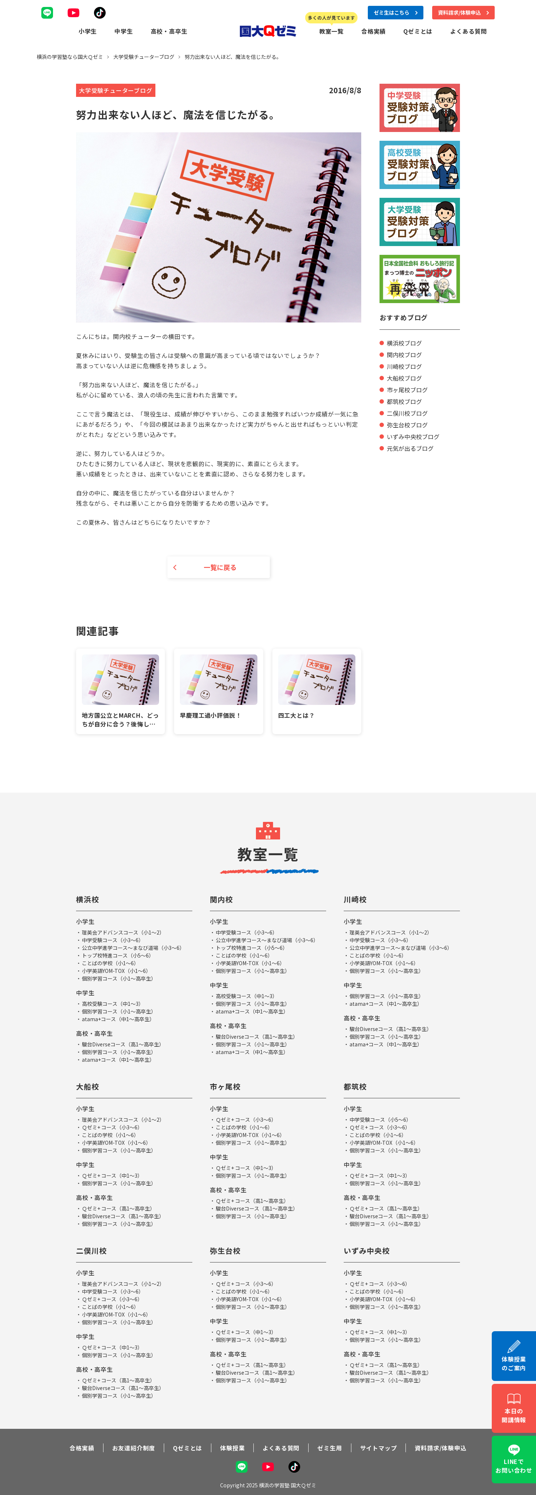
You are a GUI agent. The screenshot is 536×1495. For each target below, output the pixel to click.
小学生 (88, 31)
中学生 (123, 31)
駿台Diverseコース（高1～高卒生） (123, 1044)
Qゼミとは (418, 31)
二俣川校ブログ (407, 413)
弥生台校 (225, 1250)
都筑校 (355, 1086)
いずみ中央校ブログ (413, 436)
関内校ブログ (404, 354)
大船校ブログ (404, 378)
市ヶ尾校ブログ (407, 389)
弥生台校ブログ (407, 424)
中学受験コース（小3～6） (113, 940)
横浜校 (87, 899)
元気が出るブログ (410, 448)
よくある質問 (468, 31)
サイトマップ (378, 1447)
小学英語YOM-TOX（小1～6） (116, 970)
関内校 (221, 899)
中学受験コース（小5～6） (380, 1119)
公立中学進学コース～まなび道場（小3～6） (133, 947)
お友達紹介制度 (133, 1447)
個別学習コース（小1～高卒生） (119, 978)
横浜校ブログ (404, 343)
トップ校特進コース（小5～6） (118, 955)
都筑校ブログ (404, 401)
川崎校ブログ (404, 366)
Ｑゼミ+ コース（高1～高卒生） (118, 1208)
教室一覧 (331, 31)
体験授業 (232, 1447)
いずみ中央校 (367, 1250)
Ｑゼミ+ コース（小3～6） (112, 1127)
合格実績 (373, 31)
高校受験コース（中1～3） (113, 1003)
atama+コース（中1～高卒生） (118, 1019)
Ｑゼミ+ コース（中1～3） (112, 1175)
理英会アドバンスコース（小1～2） (123, 932)
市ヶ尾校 (225, 1086)
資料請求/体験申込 (440, 1447)
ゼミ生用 (329, 1447)
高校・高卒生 (169, 31)
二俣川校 (91, 1250)
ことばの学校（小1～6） (110, 963)
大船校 (87, 1086)
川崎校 (355, 899)
